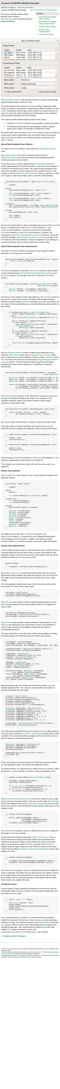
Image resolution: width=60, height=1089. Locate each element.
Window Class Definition (48, 27)
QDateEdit (13, 522)
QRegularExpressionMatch (30, 323)
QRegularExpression (30, 316)
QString (15, 319)
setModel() (55, 799)
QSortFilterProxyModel (9, 19)
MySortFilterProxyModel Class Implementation (47, 23)
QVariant (12, 288)
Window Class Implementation (44, 30)
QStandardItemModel (46, 919)
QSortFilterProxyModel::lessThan (32, 236)
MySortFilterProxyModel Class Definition (47, 18)
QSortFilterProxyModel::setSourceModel (19, 796)
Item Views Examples (25, 7)
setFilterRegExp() (43, 846)
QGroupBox (13, 509)
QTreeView (13, 512)
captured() (5, 360)
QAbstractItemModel (8, 157)
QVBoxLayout (10, 742)
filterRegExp (29, 841)
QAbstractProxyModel (14, 154)
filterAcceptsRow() (35, 234)
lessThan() (5, 274)
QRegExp (12, 815)
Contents (40, 14)
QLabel (11, 516)
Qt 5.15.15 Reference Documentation (43, 10)
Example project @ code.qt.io (14, 933)
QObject (31, 190)
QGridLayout (10, 706)
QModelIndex (49, 205)
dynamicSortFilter (15, 571)
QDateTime (25, 300)
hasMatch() (49, 356)
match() (15, 353)
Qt (29, 702)
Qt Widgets (11, 7)
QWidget (30, 473)
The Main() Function (46, 34)
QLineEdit (28, 668)
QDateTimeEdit (30, 672)
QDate (11, 193)
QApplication (14, 900)
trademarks (23, 952)
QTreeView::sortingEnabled (32, 731)
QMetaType (35, 311)
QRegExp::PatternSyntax (40, 834)
